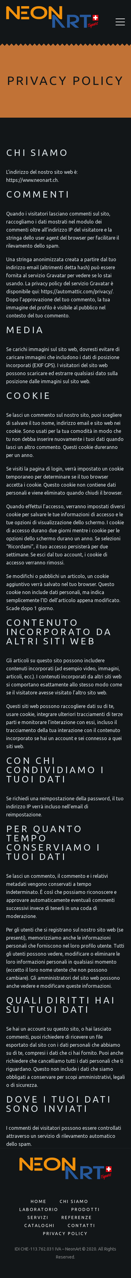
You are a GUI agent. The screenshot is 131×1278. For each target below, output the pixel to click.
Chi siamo (74, 1201)
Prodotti (85, 1209)
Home (39, 1201)
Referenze (77, 1217)
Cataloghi (39, 1225)
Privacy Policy (65, 1233)
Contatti (81, 1225)
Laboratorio (38, 1209)
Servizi (38, 1217)
